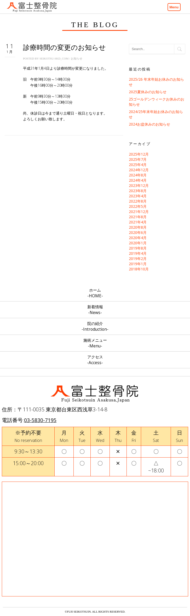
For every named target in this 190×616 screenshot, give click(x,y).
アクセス (95, 359)
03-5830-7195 (40, 420)
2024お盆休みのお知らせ (149, 124)
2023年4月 (138, 195)
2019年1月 (138, 263)
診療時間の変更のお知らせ (64, 47)
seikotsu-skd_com (53, 58)
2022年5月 (138, 206)
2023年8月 (138, 190)
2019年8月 (138, 248)
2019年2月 (138, 258)
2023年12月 (139, 185)
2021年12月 (139, 211)
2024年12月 (139, 169)
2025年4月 (138, 164)
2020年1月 (138, 242)
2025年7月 (138, 159)
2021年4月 (138, 222)
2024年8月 (138, 175)
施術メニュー (95, 343)
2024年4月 (138, 180)
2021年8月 (138, 216)
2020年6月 (138, 232)
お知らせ (76, 58)
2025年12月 (139, 154)
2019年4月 (138, 253)
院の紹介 (95, 326)
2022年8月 (138, 201)
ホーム (95, 293)
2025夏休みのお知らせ (147, 91)
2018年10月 (139, 268)
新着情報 (95, 309)
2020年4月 (138, 237)
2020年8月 (138, 227)
